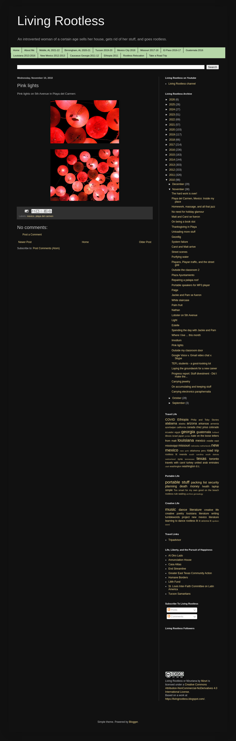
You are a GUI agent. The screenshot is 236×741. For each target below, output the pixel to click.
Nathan (176, 310)
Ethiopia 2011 (111, 55)
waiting (182, 493)
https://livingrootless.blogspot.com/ (184, 698)
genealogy (198, 494)
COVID (170, 419)
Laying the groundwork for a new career (194, 368)
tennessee (189, 459)
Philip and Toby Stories (205, 419)
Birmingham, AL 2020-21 (78, 50)
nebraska (195, 446)
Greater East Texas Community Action (190, 573)
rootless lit (171, 454)
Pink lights (177, 345)
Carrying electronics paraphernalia (191, 391)
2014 (172, 159)
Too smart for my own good (189, 490)
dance (183, 509)
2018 (172, 139)
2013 (172, 164)
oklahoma (195, 450)
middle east (213, 440)
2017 (172, 144)
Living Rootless (60, 21)
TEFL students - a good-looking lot (191, 363)
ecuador (169, 432)
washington (176, 466)
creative (169, 513)
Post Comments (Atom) (46, 248)
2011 (172, 174)
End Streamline (177, 568)
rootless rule (171, 493)
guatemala (204, 432)
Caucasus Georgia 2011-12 (84, 55)
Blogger (133, 721)
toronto (214, 459)
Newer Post (25, 242)
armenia (214, 423)
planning (171, 486)
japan (181, 436)
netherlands (205, 446)
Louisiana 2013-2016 (24, 55)
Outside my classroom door (187, 350)
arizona (192, 423)
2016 (172, 149)
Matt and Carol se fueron (186, 216)
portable (172, 482)
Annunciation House (179, 559)
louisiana (186, 440)
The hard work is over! (184, 193)
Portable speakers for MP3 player (191, 285)
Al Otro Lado (175, 555)
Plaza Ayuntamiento (183, 275)
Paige (175, 290)
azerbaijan (170, 427)
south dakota (212, 454)
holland (215, 432)
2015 (172, 154)
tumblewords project (177, 517)
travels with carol (175, 462)
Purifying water (180, 256)
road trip (213, 450)
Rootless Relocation (133, 55)
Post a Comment (32, 234)
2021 (172, 124)
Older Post (145, 242)
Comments (175, 616)
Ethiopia (183, 419)
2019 (172, 134)
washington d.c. (191, 466)
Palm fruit (177, 305)
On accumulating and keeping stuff (191, 386)
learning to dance (175, 520)
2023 (172, 114)
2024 (172, 109)
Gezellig (176, 236)
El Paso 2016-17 (172, 50)
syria (180, 459)
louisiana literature (197, 513)
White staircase (180, 300)
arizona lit (206, 521)
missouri (184, 445)
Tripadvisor (174, 539)
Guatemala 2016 (194, 50)
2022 (172, 119)
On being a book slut (183, 221)
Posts (172, 609)
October (177, 398)
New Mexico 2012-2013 (52, 55)
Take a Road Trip (158, 55)
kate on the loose (201, 435)
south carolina (196, 454)
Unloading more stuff (183, 231)
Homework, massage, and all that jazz (193, 206)
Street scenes (179, 251)
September (179, 403)
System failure (180, 241)
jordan (188, 436)
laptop (215, 486)
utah (167, 466)
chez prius (202, 427)
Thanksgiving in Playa (184, 226)
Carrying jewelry (181, 381)
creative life (211, 509)
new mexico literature (205, 517)
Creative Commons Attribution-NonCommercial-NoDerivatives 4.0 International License (191, 688)
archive (189, 494)
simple (169, 490)
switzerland (170, 459)
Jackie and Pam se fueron (186, 295)
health (205, 486)
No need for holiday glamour (188, 211)
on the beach (212, 490)
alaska (182, 423)
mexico (30, 216)
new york (184, 451)
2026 (172, 99)
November (178, 189)
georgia (188, 431)
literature (196, 509)
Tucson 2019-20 (103, 50)
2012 (172, 169)
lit (200, 521)
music (170, 509)
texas (201, 458)
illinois (168, 436)
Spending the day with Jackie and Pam (194, 330)
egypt (177, 432)
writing (215, 513)
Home (16, 50)
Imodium (177, 340)
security (213, 482)
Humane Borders (178, 577)
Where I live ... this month (186, 335)
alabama (171, 423)
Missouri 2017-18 (149, 50)
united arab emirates (207, 462)
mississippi (171, 445)
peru (203, 450)
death (183, 486)
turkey (190, 462)
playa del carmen (44, 216)
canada (191, 427)
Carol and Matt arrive (184, 246)
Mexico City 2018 (126, 50)
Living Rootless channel (182, 83)
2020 (172, 129)
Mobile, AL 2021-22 (49, 50)
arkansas (203, 423)
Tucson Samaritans (179, 593)
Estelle (175, 325)
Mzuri (204, 680)
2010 (172, 179)
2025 (172, 104)
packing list (199, 482)
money (194, 486)
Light (174, 320)
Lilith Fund (174, 581)
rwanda (183, 454)
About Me (29, 50)
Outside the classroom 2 (185, 269)
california (181, 427)
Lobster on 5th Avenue (184, 315)
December (178, 184)
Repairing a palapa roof (185, 280)
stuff (185, 482)
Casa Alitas (174, 564)
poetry (180, 513)
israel (175, 436)
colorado (214, 427)
